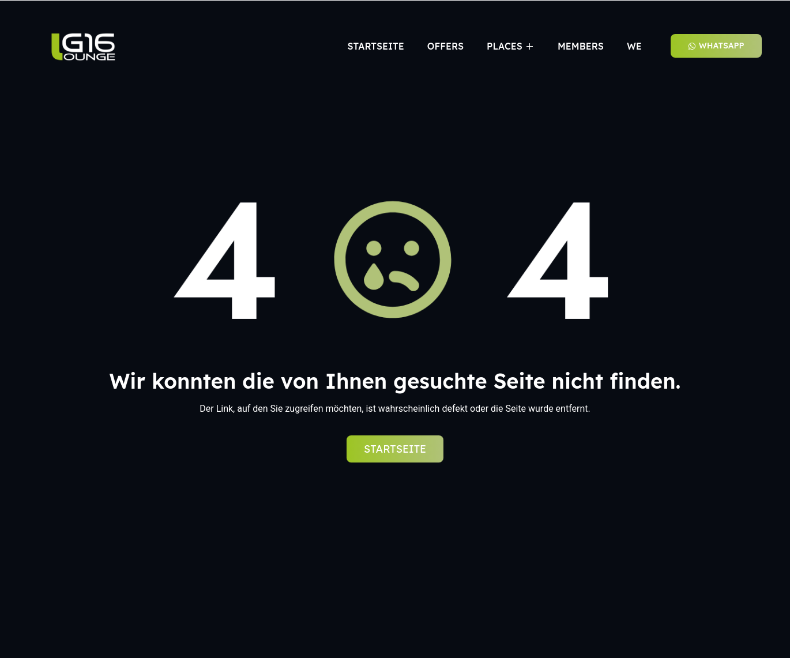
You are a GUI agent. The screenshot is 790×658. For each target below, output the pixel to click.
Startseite (375, 46)
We (634, 46)
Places (511, 46)
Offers (445, 46)
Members (581, 46)
